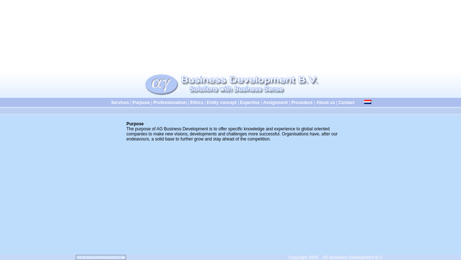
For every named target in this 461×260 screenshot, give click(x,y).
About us (325, 102)
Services (109, 102)
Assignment (275, 102)
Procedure (302, 102)
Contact (347, 102)
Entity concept (222, 102)
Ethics (196, 102)
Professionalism (170, 102)
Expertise (250, 102)
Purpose (141, 102)
